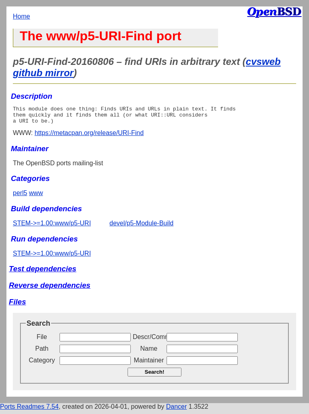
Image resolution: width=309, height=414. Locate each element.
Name (149, 352)
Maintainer (149, 363)
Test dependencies (42, 272)
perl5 (20, 196)
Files (17, 305)
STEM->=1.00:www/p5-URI (52, 226)
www (36, 196)
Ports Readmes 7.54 (29, 410)
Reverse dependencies (50, 289)
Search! (155, 375)
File (42, 340)
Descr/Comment (149, 340)
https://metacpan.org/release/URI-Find (89, 136)
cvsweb (263, 61)
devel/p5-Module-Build (141, 226)
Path (42, 352)
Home (21, 16)
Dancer (176, 410)
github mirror (43, 72)
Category (42, 363)
